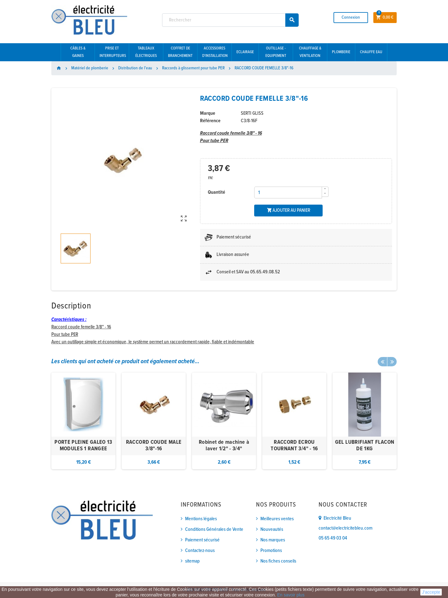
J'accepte (431, 592)
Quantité (216, 192)
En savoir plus (291, 594)
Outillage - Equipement (275, 52)
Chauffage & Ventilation (310, 52)
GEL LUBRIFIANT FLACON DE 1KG (364, 446)
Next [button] (392, 361)
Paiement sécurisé (202, 540)
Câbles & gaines (78, 52)
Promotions (271, 550)
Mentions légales (201, 519)
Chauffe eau (371, 52)
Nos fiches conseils (278, 561)
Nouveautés (271, 529)
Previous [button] (382, 361)
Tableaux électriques (146, 52)
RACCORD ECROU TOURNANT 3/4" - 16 (294, 446)
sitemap (192, 561)
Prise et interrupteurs (113, 52)
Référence (210, 121)
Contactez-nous (200, 550)
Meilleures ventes (277, 519)
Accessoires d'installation (215, 52)
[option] (83, 421)
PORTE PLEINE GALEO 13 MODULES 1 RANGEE (83, 446)
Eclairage (245, 52)
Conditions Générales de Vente (214, 529)
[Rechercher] (230, 20)
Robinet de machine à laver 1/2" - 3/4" (224, 446)
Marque (207, 113)
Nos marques (272, 540)
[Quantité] (288, 192)
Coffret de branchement (180, 52)
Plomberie (341, 52)
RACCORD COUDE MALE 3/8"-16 (153, 446)
